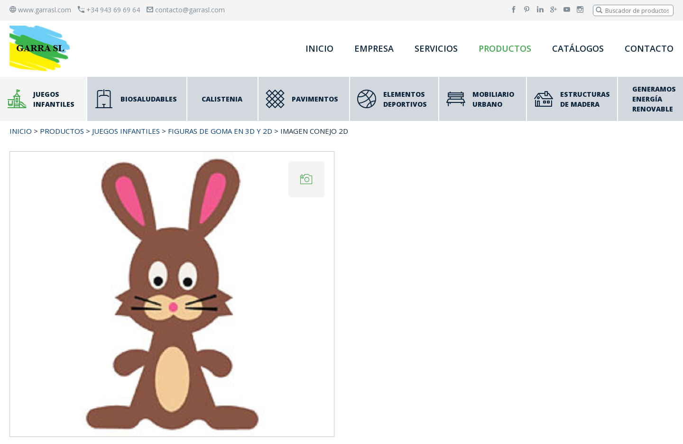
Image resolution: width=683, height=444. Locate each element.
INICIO (319, 48)
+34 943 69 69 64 (109, 9)
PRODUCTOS (505, 48)
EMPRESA (374, 48)
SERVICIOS (436, 48)
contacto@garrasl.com (186, 9)
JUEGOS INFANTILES (126, 131)
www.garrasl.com (40, 9)
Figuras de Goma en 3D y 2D (220, 131)
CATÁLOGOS (578, 48)
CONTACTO (649, 48)
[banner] (41, 48)
